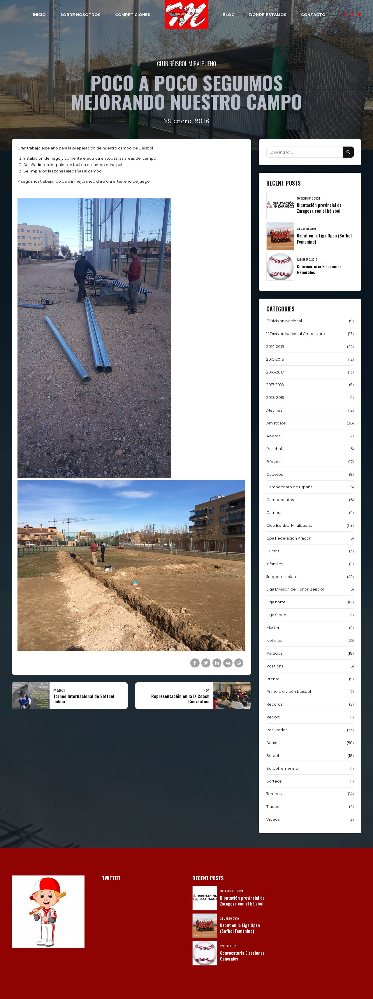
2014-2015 (275, 346)
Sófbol (272, 755)
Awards (273, 436)
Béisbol (273, 461)
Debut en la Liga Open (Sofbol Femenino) (324, 238)
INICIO (39, 14)
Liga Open (276, 614)
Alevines (274, 410)
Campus (274, 512)
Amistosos (276, 423)
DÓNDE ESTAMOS (267, 14)
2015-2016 (275, 359)
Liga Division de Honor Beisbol (295, 589)
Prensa (272, 678)
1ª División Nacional (284, 320)
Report (273, 717)
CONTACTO (313, 14)
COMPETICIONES (132, 14)
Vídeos (272, 819)
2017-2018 (275, 384)
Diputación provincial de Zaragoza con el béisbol (319, 208)
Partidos (274, 653)
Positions (274, 666)
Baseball (274, 448)
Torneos (273, 793)
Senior (272, 742)
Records (274, 704)
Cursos (272, 551)
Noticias (273, 640)
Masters (273, 627)
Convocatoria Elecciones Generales (319, 269)
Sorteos (273, 781)
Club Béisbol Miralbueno (186, 63)
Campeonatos (280, 499)
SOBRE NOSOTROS (80, 14)
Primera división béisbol (288, 691)
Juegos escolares (282, 576)
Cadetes (274, 474)
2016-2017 (275, 372)
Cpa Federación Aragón (289, 538)
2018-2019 (275, 397)
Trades (272, 806)
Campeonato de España (289, 486)
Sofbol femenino (282, 768)
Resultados (276, 729)
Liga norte (276, 602)
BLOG (229, 14)
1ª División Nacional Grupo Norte (296, 333)
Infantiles (274, 563)
